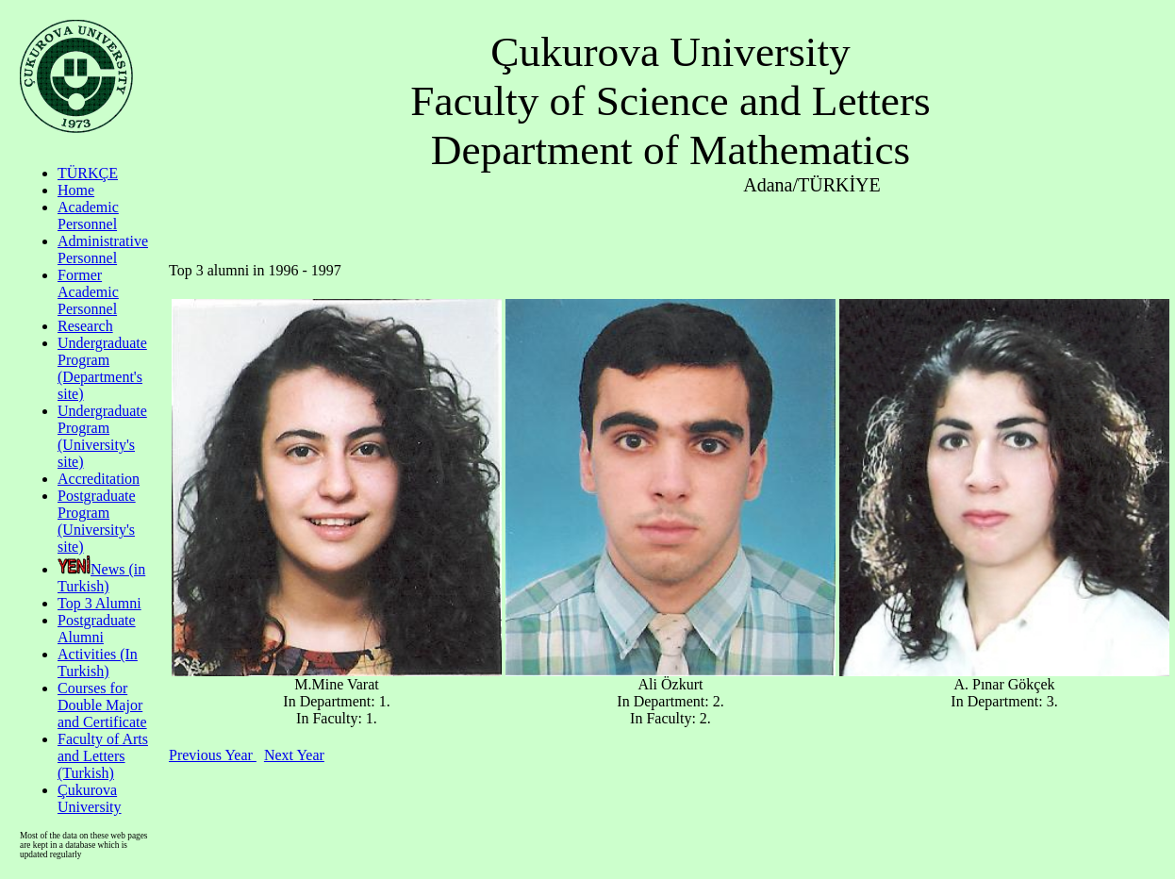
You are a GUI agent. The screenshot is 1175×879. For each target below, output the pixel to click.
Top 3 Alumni (99, 603)
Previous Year (213, 755)
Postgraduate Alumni (97, 628)
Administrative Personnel (103, 249)
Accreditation (99, 479)
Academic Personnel (88, 215)
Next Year (294, 755)
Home (76, 190)
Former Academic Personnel (88, 292)
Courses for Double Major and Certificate (102, 705)
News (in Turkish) (101, 577)
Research (85, 326)
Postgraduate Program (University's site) (97, 521)
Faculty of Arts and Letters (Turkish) (103, 756)
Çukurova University (90, 798)
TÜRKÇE (88, 173)
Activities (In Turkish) (98, 662)
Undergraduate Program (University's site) (102, 436)
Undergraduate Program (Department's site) (102, 368)
